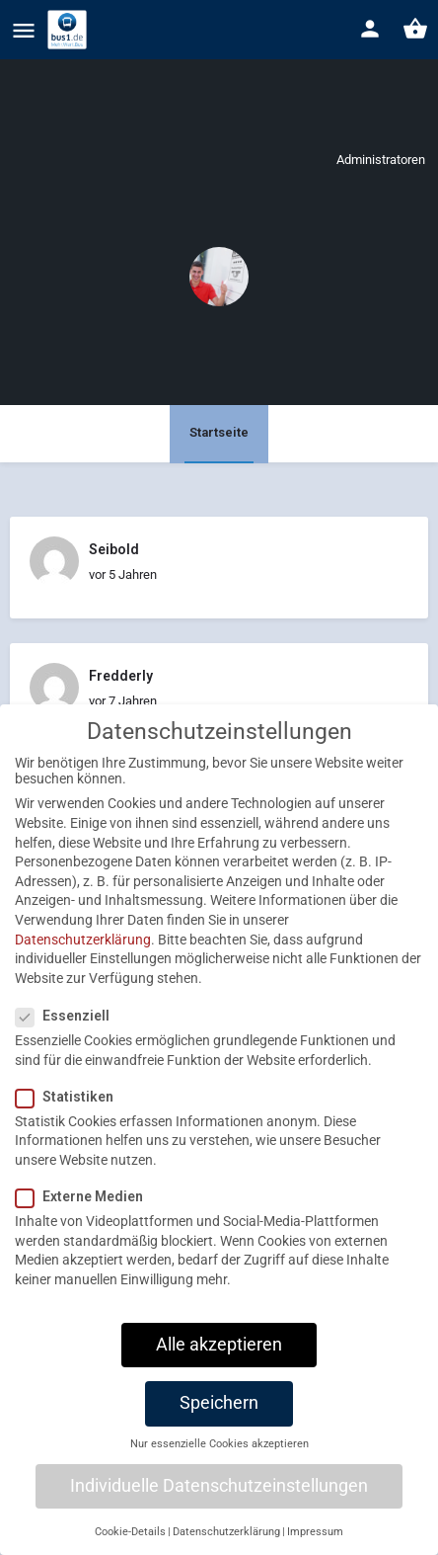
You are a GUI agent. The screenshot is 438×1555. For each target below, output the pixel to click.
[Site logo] (69, 29)
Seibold (114, 549)
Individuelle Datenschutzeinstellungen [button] (219, 1506)
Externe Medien (85, 1217)
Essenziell (68, 1036)
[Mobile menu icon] (23, 30)
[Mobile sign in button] (370, 28)
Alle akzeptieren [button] (219, 1365)
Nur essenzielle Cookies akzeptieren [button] (219, 1464)
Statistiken (70, 1117)
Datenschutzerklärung (83, 960)
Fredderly (121, 676)
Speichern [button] (219, 1423)
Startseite (219, 432)
